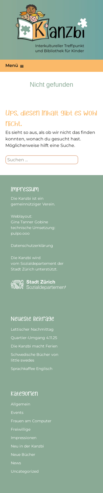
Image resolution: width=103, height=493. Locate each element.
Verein (48, 204)
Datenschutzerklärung (32, 245)
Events (17, 412)
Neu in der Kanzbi (27, 446)
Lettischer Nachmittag (32, 329)
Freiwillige (20, 429)
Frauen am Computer (31, 420)
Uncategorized (25, 471)
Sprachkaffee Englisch (31, 368)
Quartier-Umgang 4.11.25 (34, 337)
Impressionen (23, 437)
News (16, 462)
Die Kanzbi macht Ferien (34, 346)
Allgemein (20, 404)
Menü (11, 65)
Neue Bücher (23, 454)
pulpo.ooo (20, 233)
